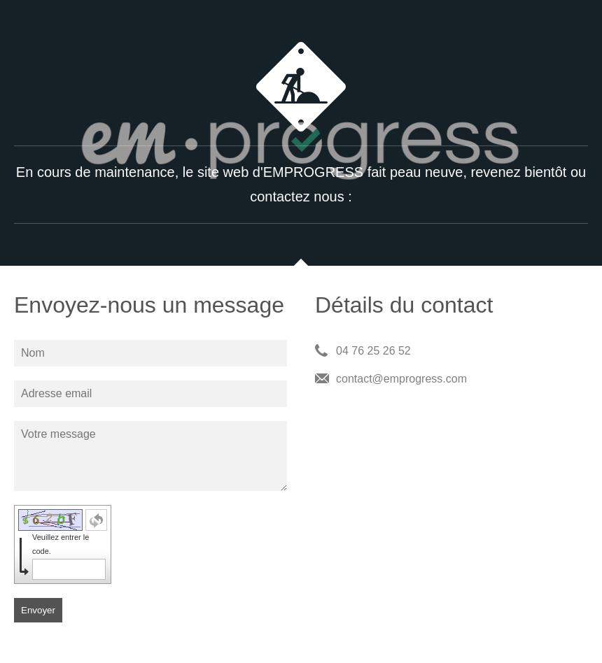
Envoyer (38, 610)
